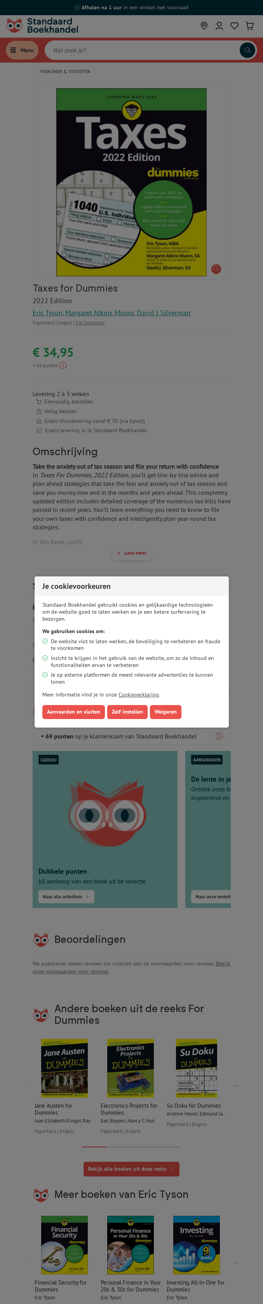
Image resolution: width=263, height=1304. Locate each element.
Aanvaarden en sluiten (73, 711)
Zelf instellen (127, 711)
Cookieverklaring (138, 694)
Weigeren (166, 711)
